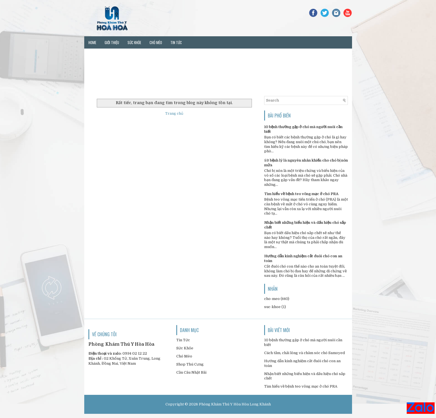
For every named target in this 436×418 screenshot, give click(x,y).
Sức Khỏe (184, 348)
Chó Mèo (184, 356)
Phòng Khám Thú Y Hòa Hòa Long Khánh (235, 404)
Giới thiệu (112, 42)
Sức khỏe (134, 42)
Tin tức (176, 42)
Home (92, 42)
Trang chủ (174, 113)
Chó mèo (156, 42)
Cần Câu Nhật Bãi (191, 372)
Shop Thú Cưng (190, 364)
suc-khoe (272, 307)
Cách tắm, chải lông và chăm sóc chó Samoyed (304, 353)
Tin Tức (183, 340)
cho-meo (272, 299)
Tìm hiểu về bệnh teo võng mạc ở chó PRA (301, 194)
